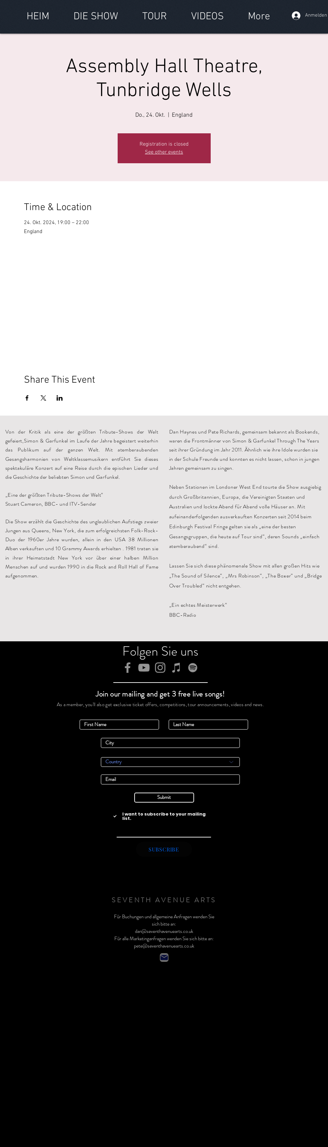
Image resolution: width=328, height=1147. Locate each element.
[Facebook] (128, 668)
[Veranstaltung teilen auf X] (43, 398)
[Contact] (164, 957)
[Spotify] (193, 668)
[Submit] (164, 798)
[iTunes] (176, 668)
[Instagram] (160, 668)
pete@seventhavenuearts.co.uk (164, 946)
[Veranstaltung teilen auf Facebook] (27, 398)
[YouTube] (144, 668)
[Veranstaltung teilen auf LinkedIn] (59, 398)
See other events (164, 152)
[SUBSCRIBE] (164, 849)
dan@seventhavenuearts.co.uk (164, 931)
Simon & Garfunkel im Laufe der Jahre (68, 441)
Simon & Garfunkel (147, 872)
